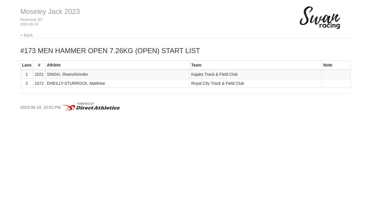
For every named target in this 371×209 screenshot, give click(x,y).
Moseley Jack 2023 (50, 11)
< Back (26, 35)
